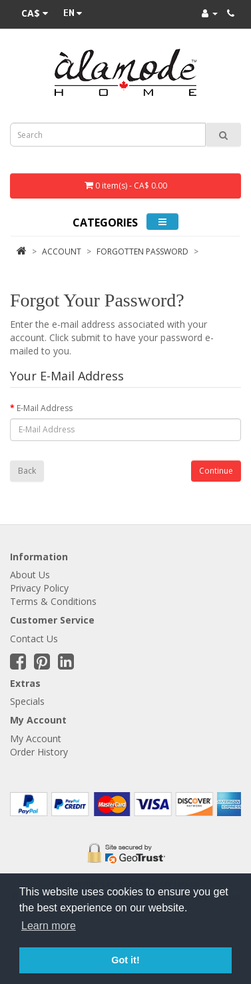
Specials (27, 701)
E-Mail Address (45, 408)
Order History (39, 751)
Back (27, 470)
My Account (35, 738)
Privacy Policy (39, 588)
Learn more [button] (48, 925)
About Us (30, 574)
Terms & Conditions (53, 601)
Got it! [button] (125, 960)
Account (61, 251)
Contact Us (34, 638)
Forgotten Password (142, 251)
